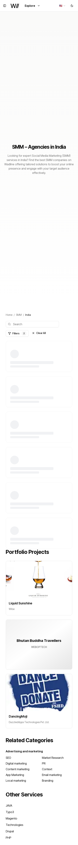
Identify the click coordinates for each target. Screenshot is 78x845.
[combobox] (62, 5)
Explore (32, 5)
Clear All (39, 333)
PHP (8, 837)
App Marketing (15, 775)
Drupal (10, 831)
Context (47, 769)
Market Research (53, 758)
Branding (47, 780)
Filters (17, 333)
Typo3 (10, 812)
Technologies (14, 825)
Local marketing (16, 780)
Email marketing (52, 775)
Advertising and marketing (24, 751)
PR (44, 763)
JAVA (9, 805)
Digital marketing (16, 763)
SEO (8, 758)
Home (9, 314)
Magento (11, 818)
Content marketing (17, 769)
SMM (19, 314)
